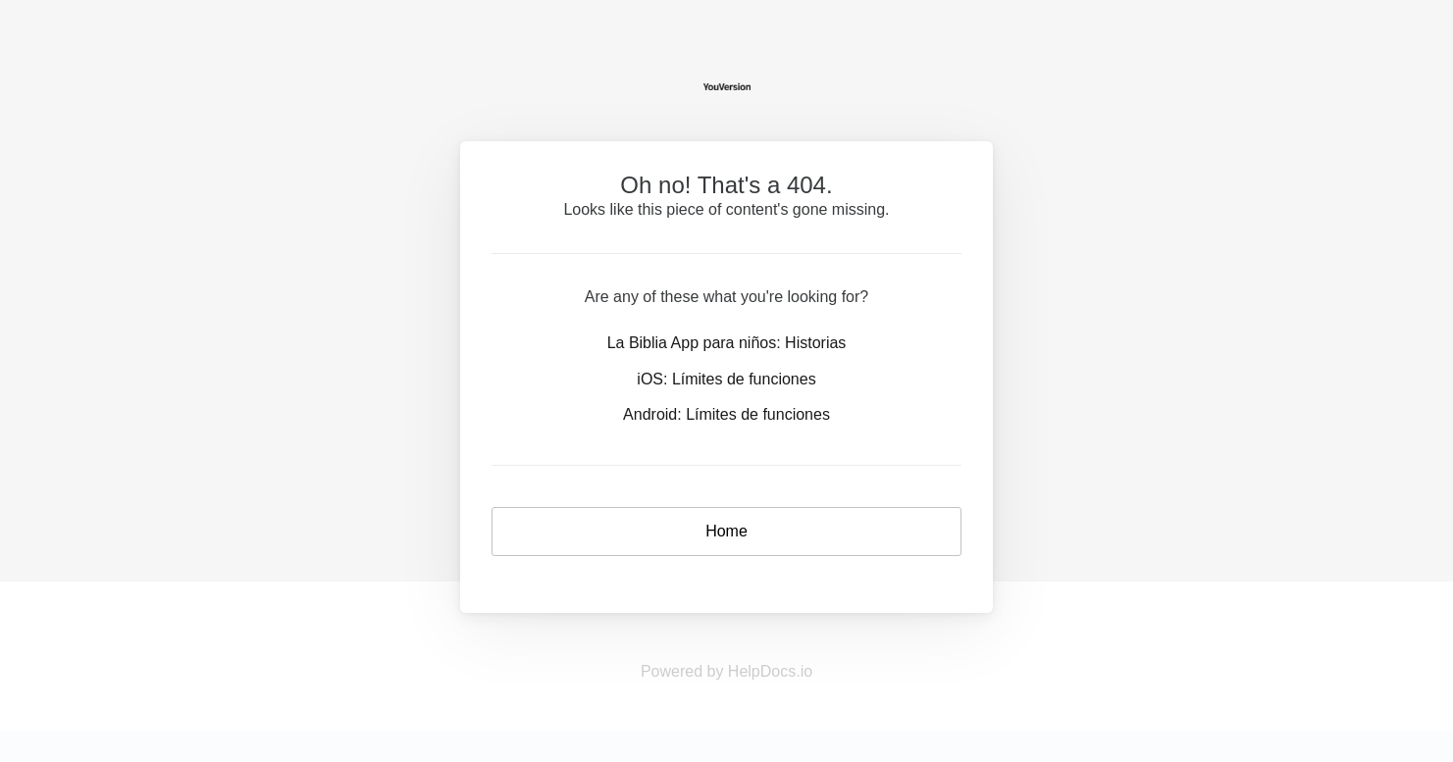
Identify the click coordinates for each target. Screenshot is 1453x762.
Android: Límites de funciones (726, 414)
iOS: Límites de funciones (726, 379)
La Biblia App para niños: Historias (727, 342)
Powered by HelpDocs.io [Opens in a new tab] (726, 671)
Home (726, 531)
